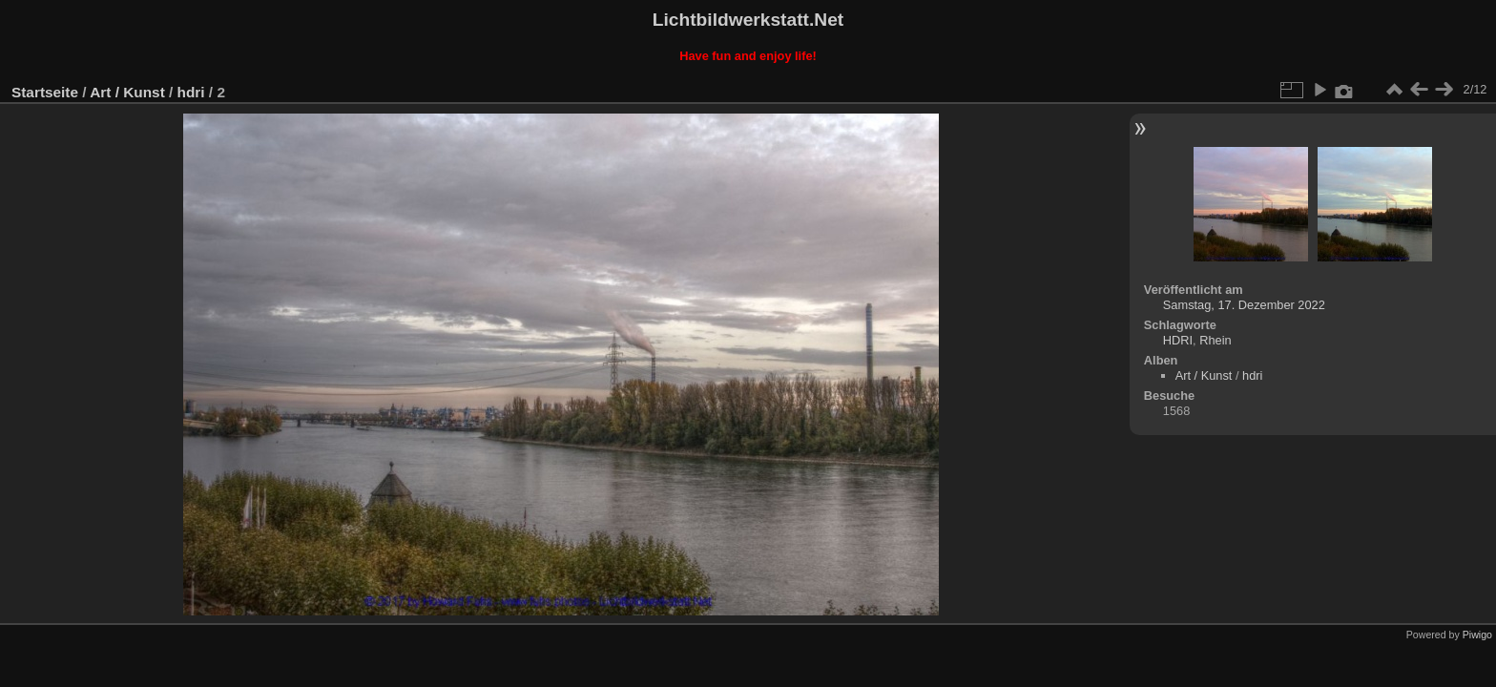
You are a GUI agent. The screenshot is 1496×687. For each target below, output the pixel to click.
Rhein (1215, 340)
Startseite (44, 92)
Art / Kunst (127, 92)
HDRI (1178, 340)
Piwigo (1477, 634)
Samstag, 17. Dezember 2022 (1244, 305)
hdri (191, 92)
